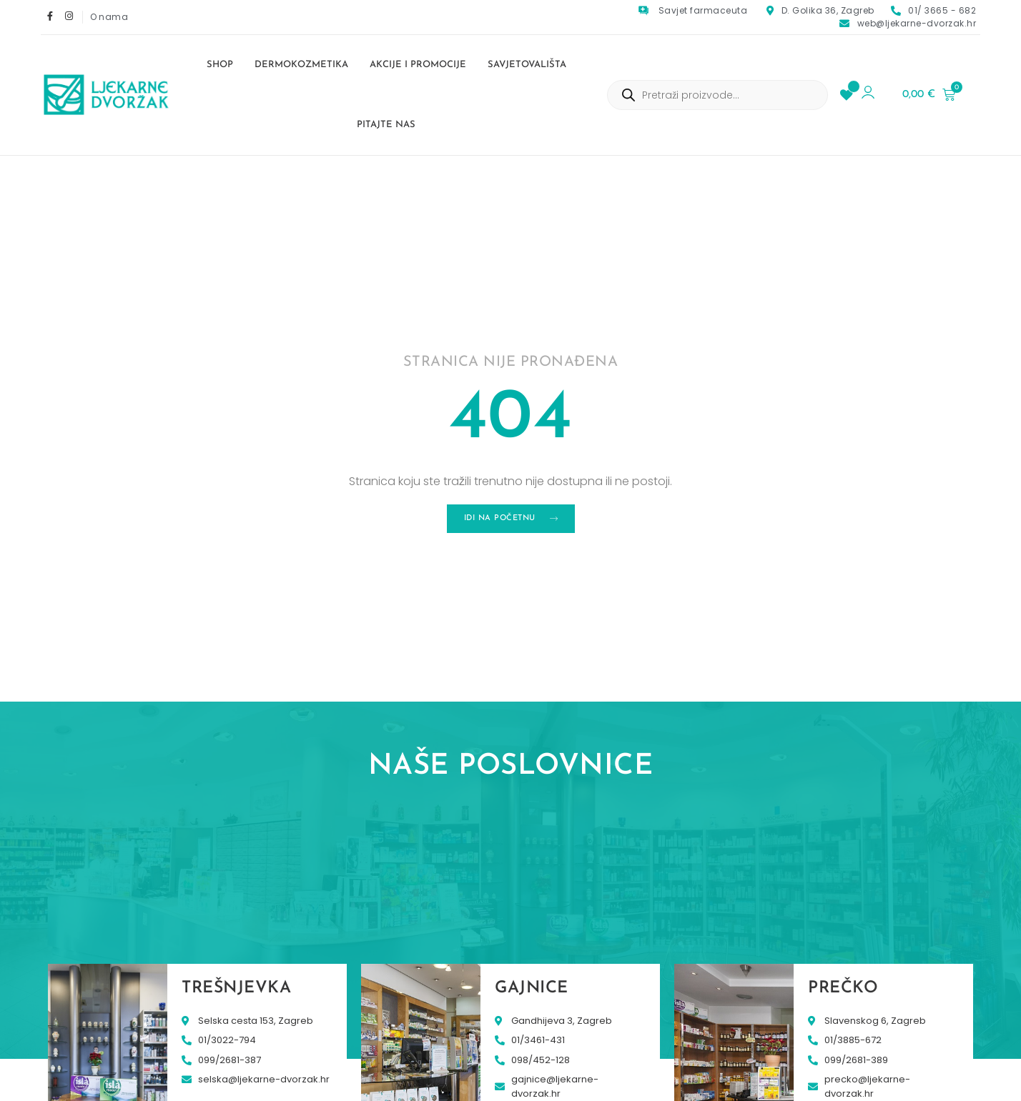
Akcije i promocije (418, 64)
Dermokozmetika (301, 64)
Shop (220, 64)
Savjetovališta (527, 64)
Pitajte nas (386, 124)
